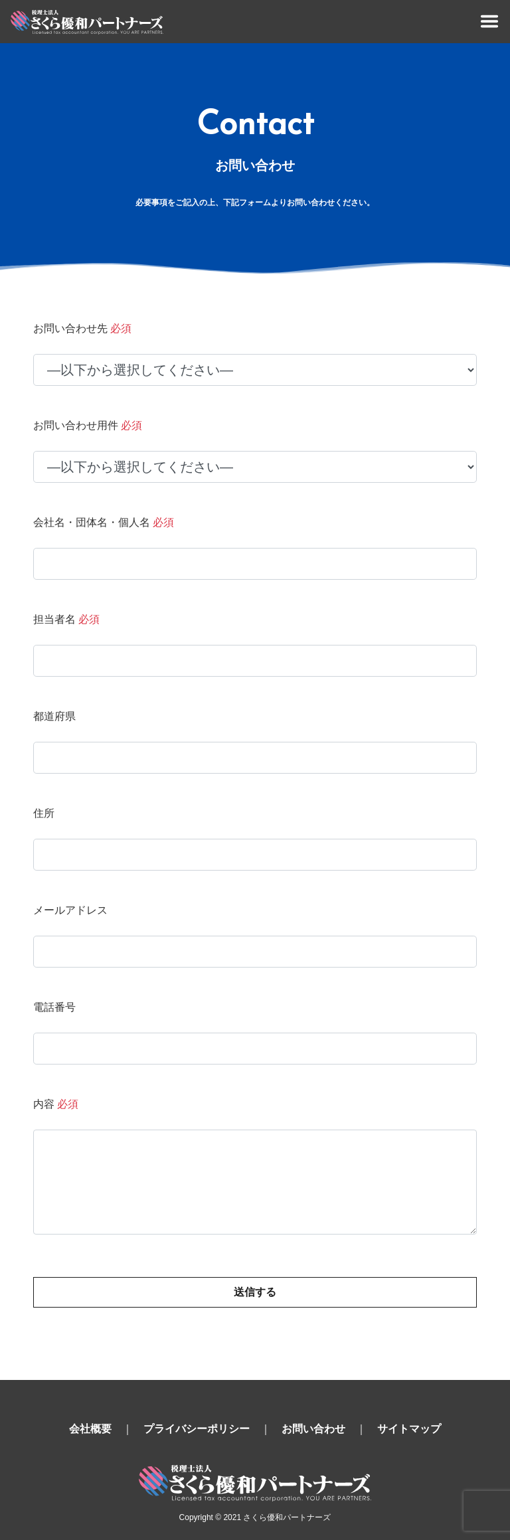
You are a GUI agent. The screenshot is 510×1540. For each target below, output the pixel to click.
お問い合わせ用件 (87, 425)
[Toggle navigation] (489, 21)
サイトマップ (409, 1428)
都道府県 (54, 716)
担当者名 (66, 619)
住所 (43, 813)
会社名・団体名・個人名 (103, 522)
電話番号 (54, 1007)
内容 (55, 1104)
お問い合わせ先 (82, 328)
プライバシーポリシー (196, 1428)
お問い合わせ (313, 1428)
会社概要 (90, 1428)
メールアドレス (70, 910)
